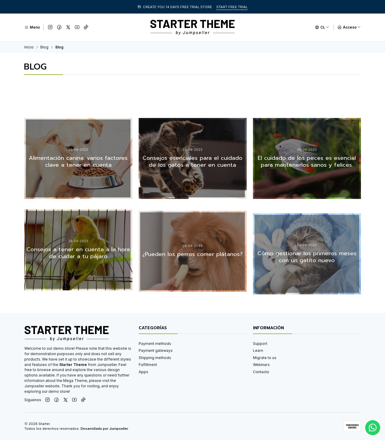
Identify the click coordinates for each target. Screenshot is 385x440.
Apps (143, 372)
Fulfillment (148, 364)
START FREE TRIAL (232, 7)
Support (260, 343)
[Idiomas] (322, 27)
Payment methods (155, 343)
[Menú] (32, 27)
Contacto (261, 372)
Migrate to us (264, 357)
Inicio (29, 47)
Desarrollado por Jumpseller (104, 428)
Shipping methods (155, 357)
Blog (44, 47)
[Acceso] (349, 27)
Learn (258, 350)
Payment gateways (156, 350)
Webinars (261, 364)
